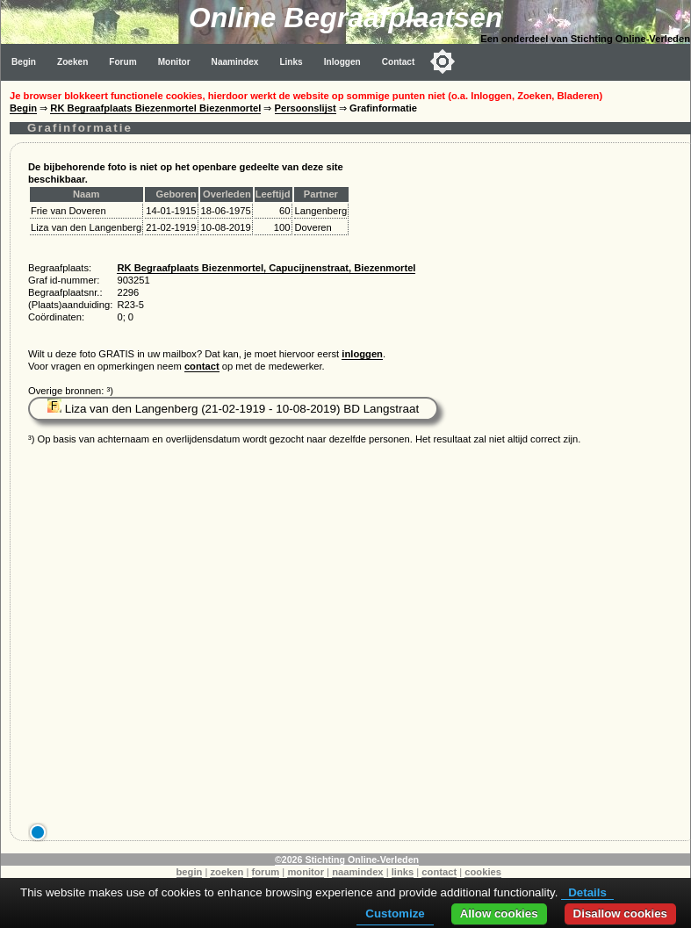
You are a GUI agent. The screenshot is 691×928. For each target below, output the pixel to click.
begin (189, 872)
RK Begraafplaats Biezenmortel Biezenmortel (155, 108)
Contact (398, 62)
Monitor (174, 62)
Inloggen (342, 62)
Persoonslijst (305, 108)
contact (202, 366)
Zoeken (72, 62)
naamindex (357, 872)
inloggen (362, 354)
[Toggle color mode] (442, 61)
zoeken (226, 872)
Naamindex (235, 62)
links (403, 872)
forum (266, 872)
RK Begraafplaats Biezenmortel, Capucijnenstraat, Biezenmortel (266, 268)
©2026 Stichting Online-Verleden (347, 859)
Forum (122, 62)
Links (290, 62)
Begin (23, 62)
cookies (482, 872)
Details (587, 892)
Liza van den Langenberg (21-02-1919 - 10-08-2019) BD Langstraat (233, 408)
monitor (305, 872)
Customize (394, 913)
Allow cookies (499, 913)
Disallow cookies (620, 913)
